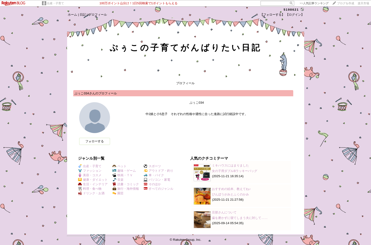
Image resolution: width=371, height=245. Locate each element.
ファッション (89, 170)
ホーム (72, 14)
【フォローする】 (272, 14)
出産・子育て (55, 3)
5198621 (291, 9)
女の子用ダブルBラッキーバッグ (234, 171)
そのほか (152, 184)
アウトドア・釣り (158, 170)
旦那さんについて (224, 212)
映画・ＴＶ (122, 175)
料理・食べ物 (89, 188)
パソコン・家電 (157, 179)
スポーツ (152, 166)
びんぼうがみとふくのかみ (230, 194)
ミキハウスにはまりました (230, 165)
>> (314, 3)
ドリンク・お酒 (91, 193)
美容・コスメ (89, 175)
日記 (83, 14)
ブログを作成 (345, 3)
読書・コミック (125, 184)
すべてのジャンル (158, 188)
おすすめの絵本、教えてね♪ (231, 189)
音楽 (118, 179)
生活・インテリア (93, 184)
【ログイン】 (295, 14)
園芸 (118, 193)
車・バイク (154, 175)
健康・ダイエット (93, 179)
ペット (119, 166)
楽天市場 (363, 3)
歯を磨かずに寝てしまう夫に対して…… (240, 218)
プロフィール (97, 14)
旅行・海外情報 (125, 188)
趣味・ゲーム (124, 170)
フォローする (94, 141)
